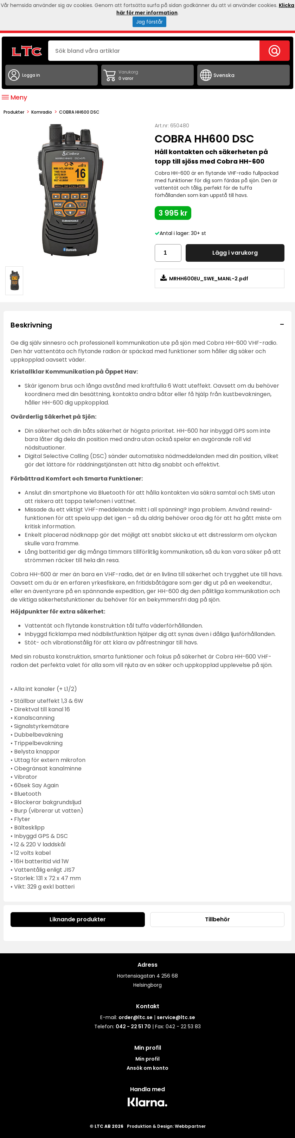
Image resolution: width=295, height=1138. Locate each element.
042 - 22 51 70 (133, 1026)
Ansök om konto (147, 1068)
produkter (14, 112)
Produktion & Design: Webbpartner (166, 1126)
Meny (14, 97)
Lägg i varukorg (235, 253)
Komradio (41, 112)
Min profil (147, 1058)
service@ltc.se (176, 1017)
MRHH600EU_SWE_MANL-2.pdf (204, 278)
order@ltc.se (135, 1017)
